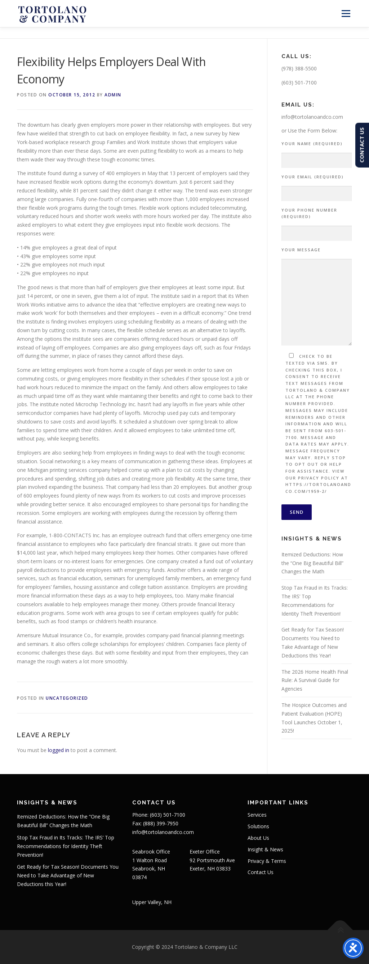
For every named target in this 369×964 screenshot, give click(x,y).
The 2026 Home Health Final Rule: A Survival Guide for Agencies (314, 680)
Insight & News (265, 849)
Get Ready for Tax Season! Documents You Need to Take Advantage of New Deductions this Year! (68, 875)
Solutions (258, 826)
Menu (345, 13)
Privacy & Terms (267, 860)
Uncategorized (67, 698)
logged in (58, 750)
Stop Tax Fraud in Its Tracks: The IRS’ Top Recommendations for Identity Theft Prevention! (65, 846)
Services (257, 814)
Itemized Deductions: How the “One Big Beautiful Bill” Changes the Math (312, 563)
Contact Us (261, 872)
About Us (258, 837)
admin (113, 95)
